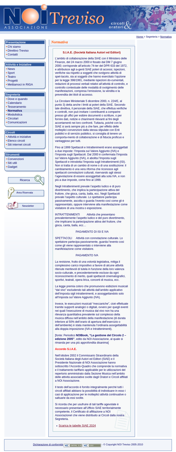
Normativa (166, 36)
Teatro (12, 76)
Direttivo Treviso (18, 50)
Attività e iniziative (19, 136)
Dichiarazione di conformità (48, 444)
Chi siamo (14, 46)
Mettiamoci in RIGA (20, 84)
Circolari (13, 118)
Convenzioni (16, 159)
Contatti (13, 54)
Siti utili (12, 163)
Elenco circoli (16, 140)
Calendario (15, 103)
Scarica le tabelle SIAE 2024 (77, 425)
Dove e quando (18, 99)
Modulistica (15, 114)
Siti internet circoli (19, 144)
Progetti (13, 80)
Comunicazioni (17, 122)
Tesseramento (17, 106)
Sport (11, 72)
